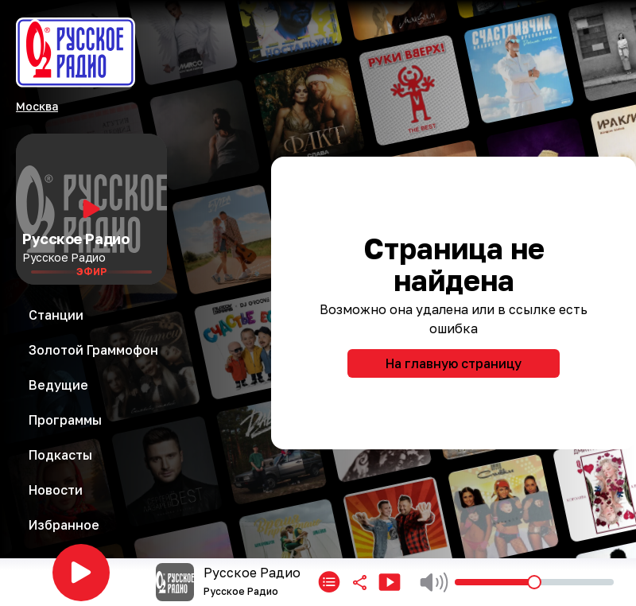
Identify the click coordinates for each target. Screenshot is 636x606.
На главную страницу (454, 363)
